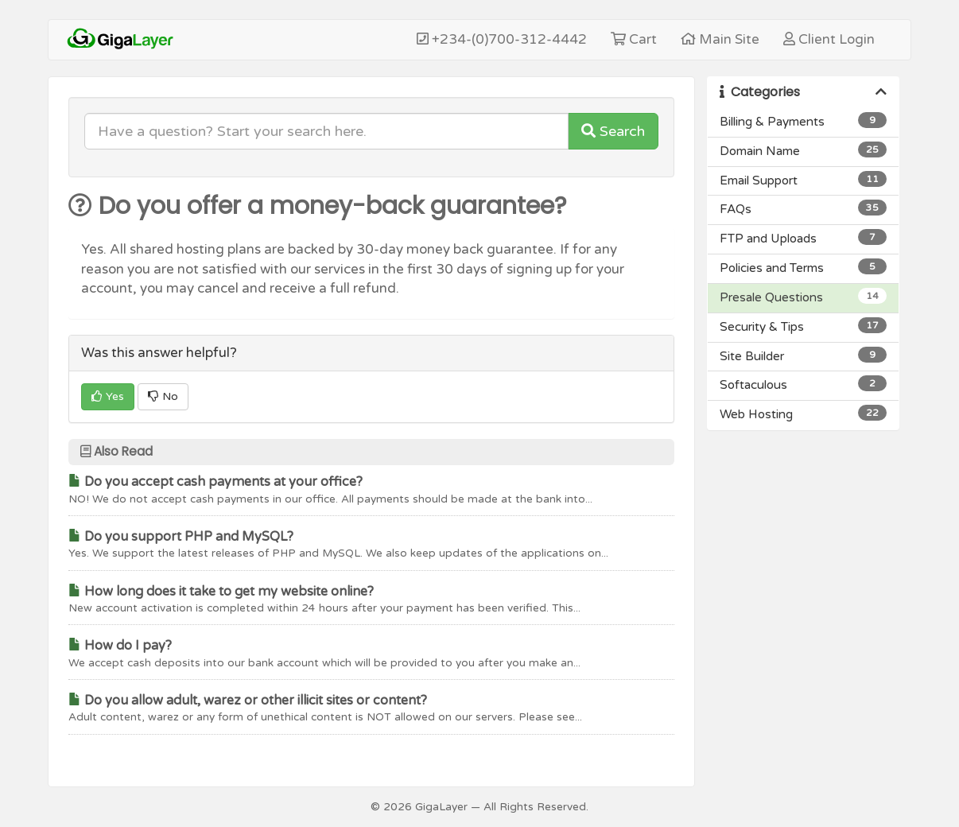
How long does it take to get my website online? (221, 592)
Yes (107, 396)
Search (613, 131)
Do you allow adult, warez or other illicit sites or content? (247, 701)
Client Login (829, 39)
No (163, 396)
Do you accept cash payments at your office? (215, 482)
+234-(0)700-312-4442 (502, 39)
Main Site (720, 39)
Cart (634, 39)
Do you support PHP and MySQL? (180, 537)
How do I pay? (120, 646)
